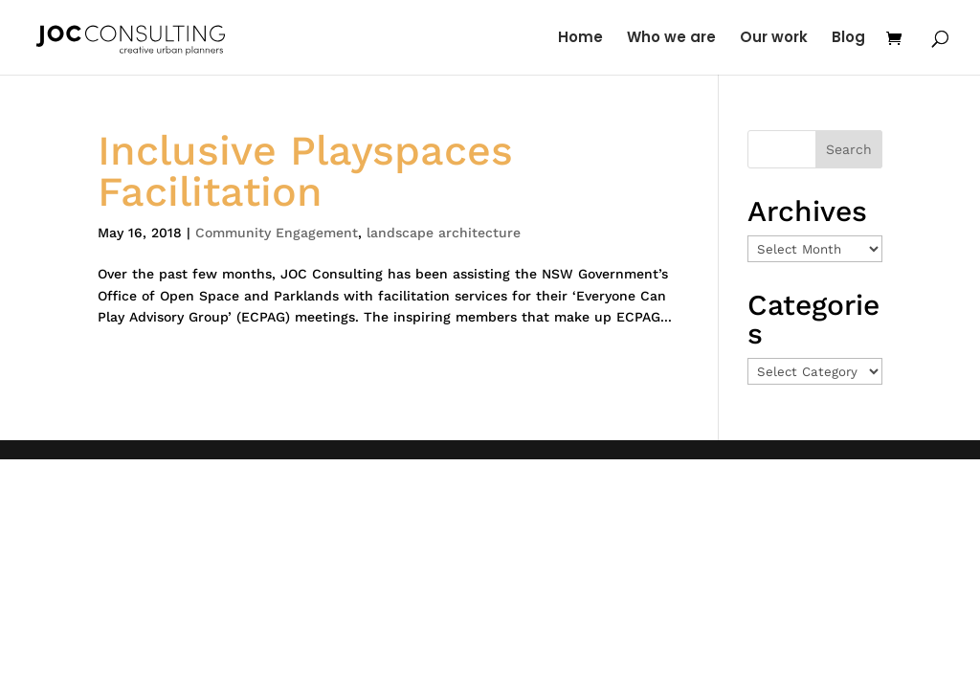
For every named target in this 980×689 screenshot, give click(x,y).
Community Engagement (276, 232)
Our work (774, 39)
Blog (848, 39)
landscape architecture (444, 232)
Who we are (671, 39)
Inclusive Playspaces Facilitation (305, 170)
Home (580, 39)
